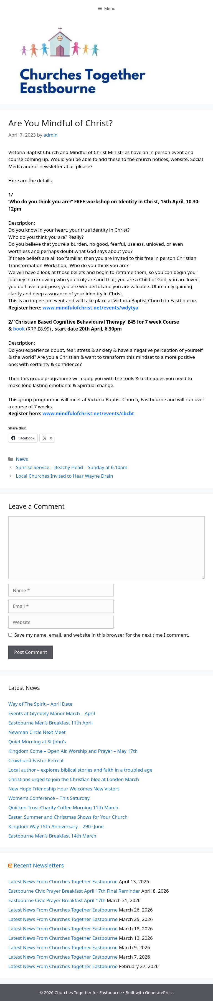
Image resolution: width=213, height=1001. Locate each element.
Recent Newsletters (39, 865)
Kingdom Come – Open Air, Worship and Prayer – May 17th (73, 751)
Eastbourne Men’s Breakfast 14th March (52, 836)
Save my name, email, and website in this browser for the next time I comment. (101, 635)
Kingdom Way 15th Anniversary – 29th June (56, 826)
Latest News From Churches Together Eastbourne (63, 881)
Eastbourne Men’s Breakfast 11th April (50, 723)
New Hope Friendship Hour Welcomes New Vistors (64, 788)
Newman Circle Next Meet (37, 732)
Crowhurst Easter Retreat (36, 760)
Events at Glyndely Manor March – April (51, 713)
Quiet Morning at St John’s (37, 741)
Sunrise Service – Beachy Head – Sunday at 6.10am (71, 467)
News (22, 459)
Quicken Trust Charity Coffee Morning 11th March (63, 807)
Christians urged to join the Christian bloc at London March (73, 779)
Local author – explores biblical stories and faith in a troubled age (80, 770)
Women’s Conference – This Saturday (49, 798)
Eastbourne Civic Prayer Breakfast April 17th (57, 900)
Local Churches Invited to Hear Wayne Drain (64, 476)
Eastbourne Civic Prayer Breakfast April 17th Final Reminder (74, 891)
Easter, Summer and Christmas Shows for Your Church (68, 817)
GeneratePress (159, 992)
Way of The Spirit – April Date (40, 704)
